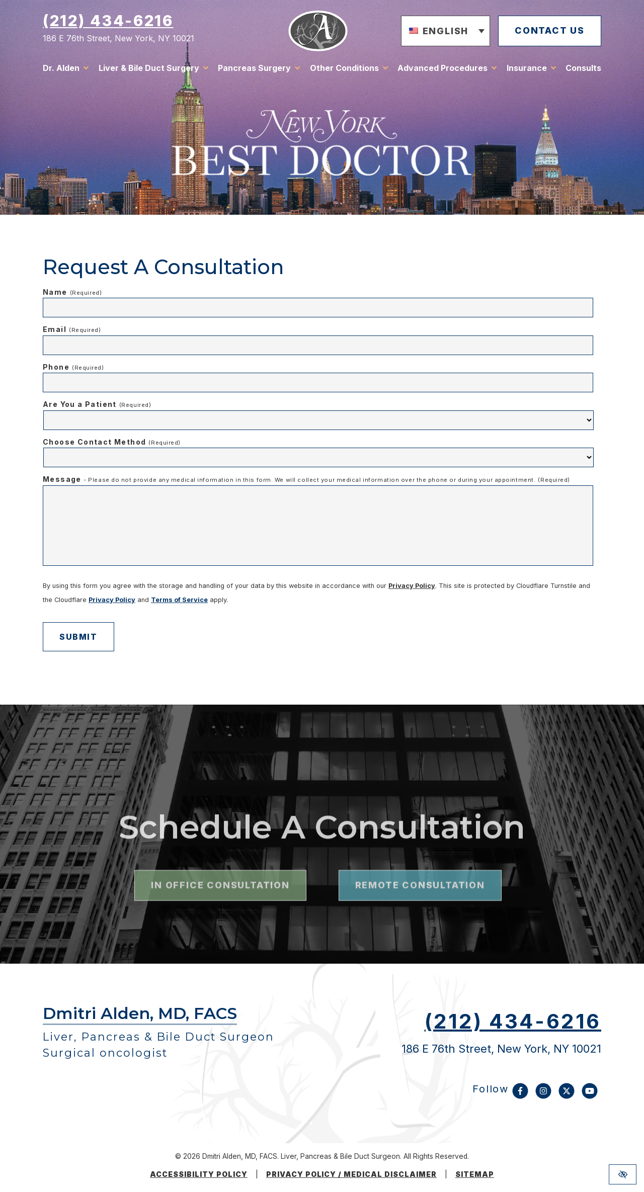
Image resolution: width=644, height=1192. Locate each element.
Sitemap (474, 1174)
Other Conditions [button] (344, 68)
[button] (446, 31)
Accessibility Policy (199, 1174)
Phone (73, 367)
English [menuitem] (446, 30)
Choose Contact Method (112, 442)
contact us (550, 30)
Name (72, 292)
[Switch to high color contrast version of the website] (622, 1174)
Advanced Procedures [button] (442, 68)
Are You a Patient (97, 404)
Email (72, 329)
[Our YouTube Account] (590, 1096)
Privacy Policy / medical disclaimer (351, 1174)
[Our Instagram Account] (543, 1096)
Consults (583, 68)
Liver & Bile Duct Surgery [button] (149, 68)
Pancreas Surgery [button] (254, 68)
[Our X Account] (566, 1096)
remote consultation (420, 910)
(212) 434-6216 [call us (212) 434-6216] (108, 21)
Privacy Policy (411, 585)
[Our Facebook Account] (520, 1096)
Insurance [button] (527, 68)
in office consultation (220, 910)
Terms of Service (179, 600)
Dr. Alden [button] (61, 68)
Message (306, 479)
